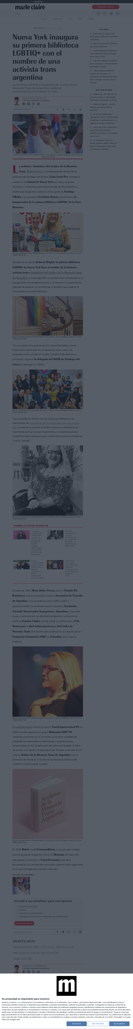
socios (19, 1002)
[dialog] (66, 1001)
